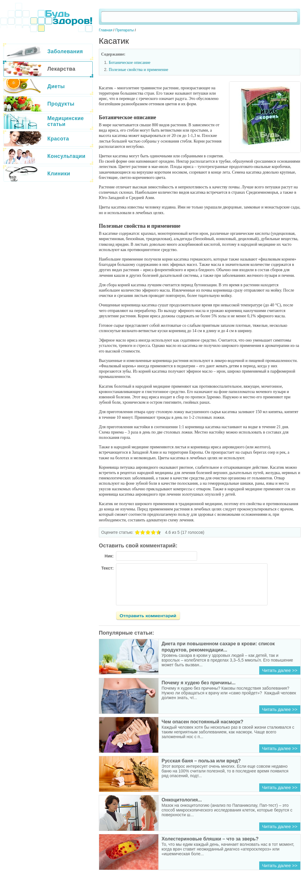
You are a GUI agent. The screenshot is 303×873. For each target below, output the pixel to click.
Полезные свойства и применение (138, 69)
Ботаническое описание (129, 62)
